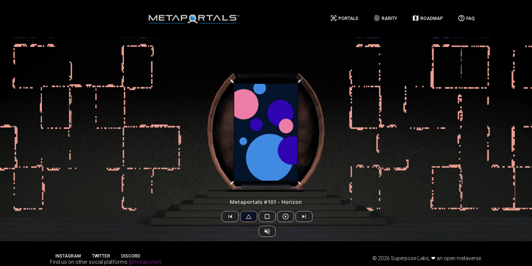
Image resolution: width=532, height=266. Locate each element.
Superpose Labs (410, 258)
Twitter (101, 256)
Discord (130, 256)
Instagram (68, 256)
